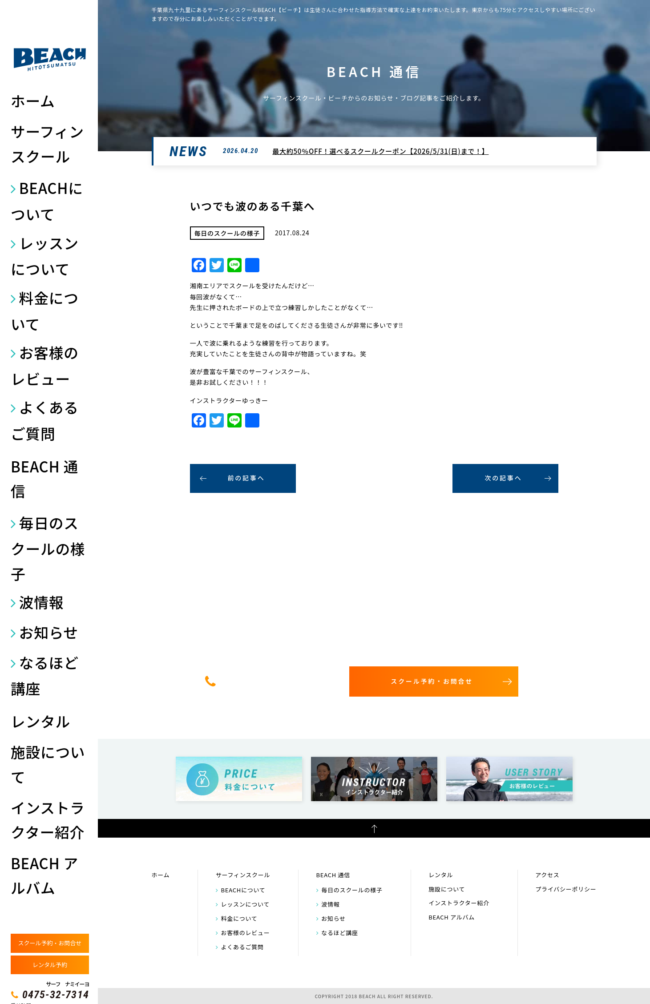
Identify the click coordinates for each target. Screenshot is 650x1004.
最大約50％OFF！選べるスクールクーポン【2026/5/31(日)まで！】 (380, 151)
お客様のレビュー (45, 365)
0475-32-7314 (55, 994)
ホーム (33, 100)
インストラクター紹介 (48, 820)
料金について (45, 310)
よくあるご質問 (45, 420)
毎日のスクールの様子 (48, 548)
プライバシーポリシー (565, 889)
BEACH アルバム (44, 875)
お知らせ (48, 631)
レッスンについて (45, 255)
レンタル (40, 720)
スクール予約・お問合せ (49, 943)
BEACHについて (47, 200)
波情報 (41, 601)
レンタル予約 (49, 964)
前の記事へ (246, 477)
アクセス (547, 875)
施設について (48, 764)
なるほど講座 (45, 675)
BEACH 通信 (44, 478)
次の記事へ (503, 477)
